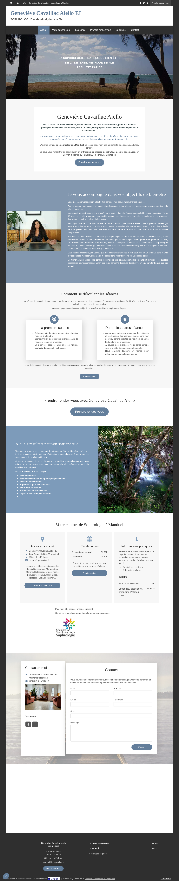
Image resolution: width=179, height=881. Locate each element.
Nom (72, 688)
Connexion (166, 878)
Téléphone (118, 699)
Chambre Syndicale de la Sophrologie (100, 879)
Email (73, 699)
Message (74, 722)
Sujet (72, 711)
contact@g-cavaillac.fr (39, 560)
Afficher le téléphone (38, 557)
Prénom (117, 688)
